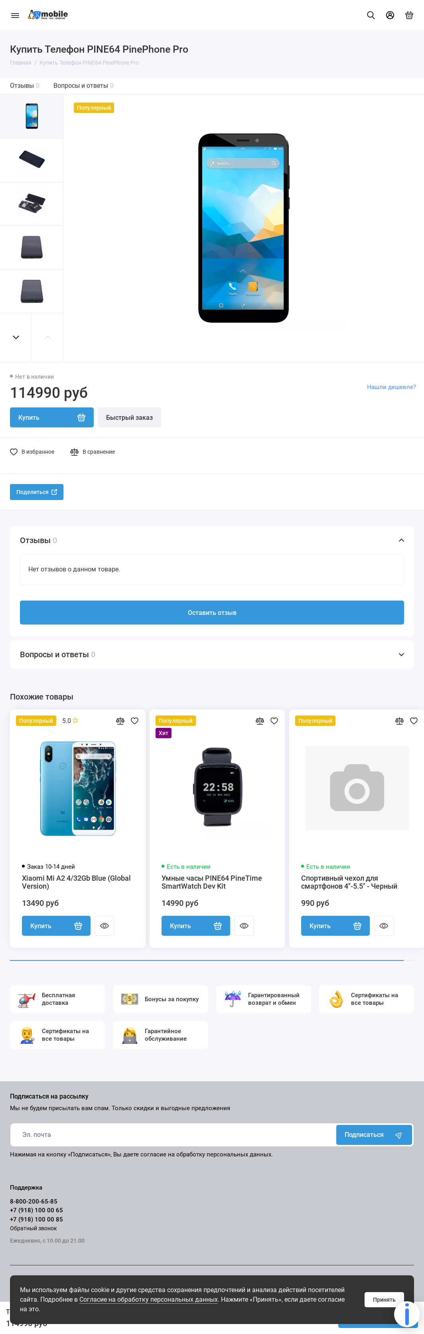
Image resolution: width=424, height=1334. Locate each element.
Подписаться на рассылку (49, 1096)
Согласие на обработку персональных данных (148, 1299)
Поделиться (36, 492)
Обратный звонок (33, 1228)
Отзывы (24, 85)
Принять (384, 1299)
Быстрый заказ (129, 417)
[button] (16, 337)
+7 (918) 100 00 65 (36, 1210)
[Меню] (15, 15)
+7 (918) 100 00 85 (36, 1219)
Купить (56, 926)
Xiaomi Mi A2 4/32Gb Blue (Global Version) (76, 882)
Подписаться (374, 1134)
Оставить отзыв (212, 613)
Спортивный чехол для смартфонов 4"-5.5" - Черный (349, 882)
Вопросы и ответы (83, 85)
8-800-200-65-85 (33, 1201)
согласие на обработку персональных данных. (206, 1154)
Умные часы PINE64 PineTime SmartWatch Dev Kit (212, 882)
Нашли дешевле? (391, 387)
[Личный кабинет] (390, 15)
